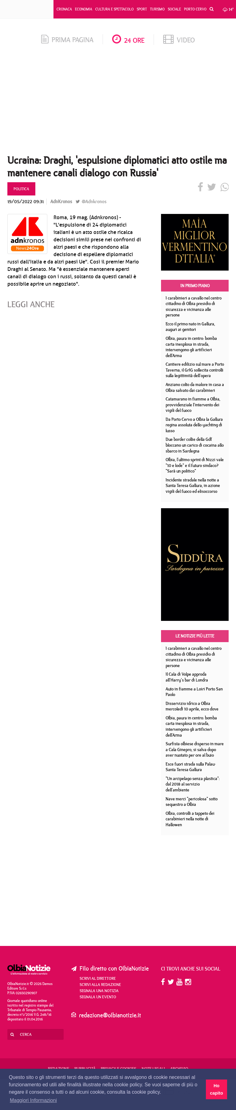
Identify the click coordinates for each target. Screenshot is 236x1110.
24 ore (128, 40)
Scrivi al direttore (98, 978)
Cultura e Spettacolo (114, 9)
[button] (210, 9)
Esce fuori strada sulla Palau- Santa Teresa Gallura (191, 767)
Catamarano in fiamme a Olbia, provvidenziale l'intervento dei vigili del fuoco (193, 404)
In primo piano (195, 286)
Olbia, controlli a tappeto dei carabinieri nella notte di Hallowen (190, 819)
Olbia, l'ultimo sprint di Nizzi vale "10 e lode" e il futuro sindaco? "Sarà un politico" (195, 465)
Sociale (174, 9)
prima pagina (67, 39)
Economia (83, 9)
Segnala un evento (98, 996)
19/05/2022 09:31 (25, 201)
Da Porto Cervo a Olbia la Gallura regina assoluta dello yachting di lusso (194, 425)
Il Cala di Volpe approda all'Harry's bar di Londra (187, 677)
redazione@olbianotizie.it (110, 1015)
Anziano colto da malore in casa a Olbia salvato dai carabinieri (195, 387)
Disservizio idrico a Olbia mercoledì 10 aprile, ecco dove (192, 706)
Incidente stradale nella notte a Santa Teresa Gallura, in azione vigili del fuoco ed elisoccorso (193, 485)
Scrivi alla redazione (100, 984)
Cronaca (64, 9)
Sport (142, 9)
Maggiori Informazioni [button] (33, 1100)
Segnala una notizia (99, 990)
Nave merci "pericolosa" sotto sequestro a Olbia (192, 802)
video (179, 40)
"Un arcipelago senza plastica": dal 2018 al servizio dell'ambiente (193, 784)
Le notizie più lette (194, 636)
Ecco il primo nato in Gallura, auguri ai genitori (190, 327)
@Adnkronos (91, 201)
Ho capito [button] (216, 1089)
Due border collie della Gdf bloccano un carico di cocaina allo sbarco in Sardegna (195, 445)
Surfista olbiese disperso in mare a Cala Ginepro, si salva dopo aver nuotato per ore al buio (195, 749)
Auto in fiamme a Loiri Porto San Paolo (194, 692)
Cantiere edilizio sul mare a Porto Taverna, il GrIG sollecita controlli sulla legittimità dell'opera (195, 370)
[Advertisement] (118, 101)
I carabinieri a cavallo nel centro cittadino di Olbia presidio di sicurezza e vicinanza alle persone (194, 306)
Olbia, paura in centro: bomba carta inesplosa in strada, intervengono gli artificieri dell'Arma (191, 347)
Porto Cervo (195, 9)
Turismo (157, 9)
